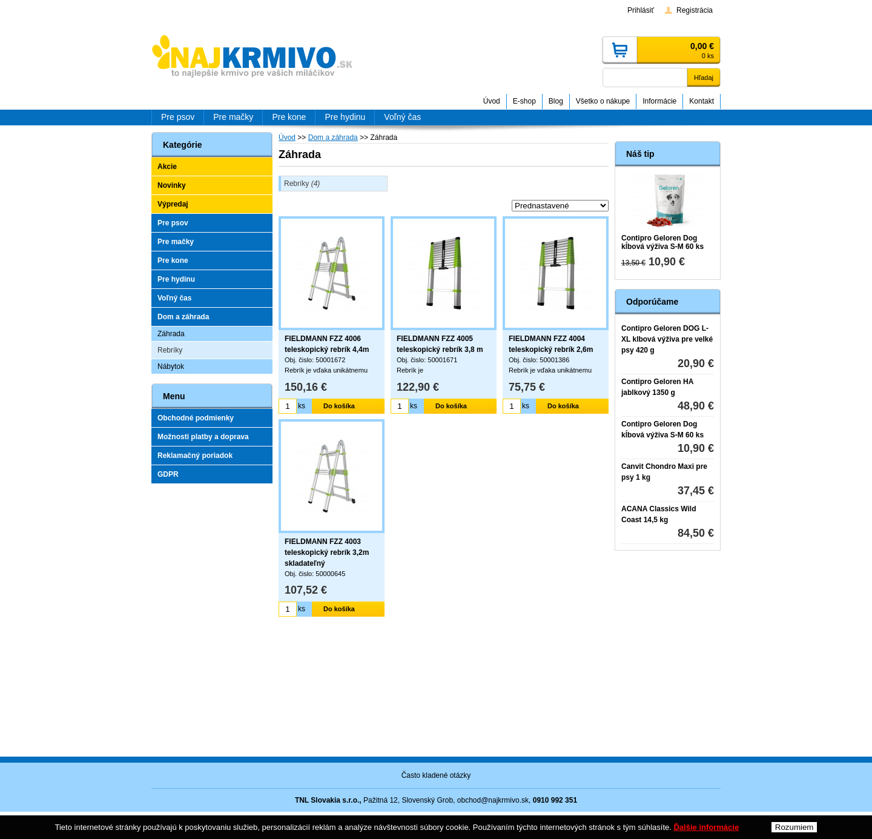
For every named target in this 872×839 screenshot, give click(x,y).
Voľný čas (174, 298)
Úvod (491, 101)
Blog (556, 101)
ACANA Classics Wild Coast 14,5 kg (658, 514)
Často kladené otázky (436, 775)
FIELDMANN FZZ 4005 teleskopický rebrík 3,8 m (440, 344)
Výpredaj (172, 204)
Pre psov (172, 223)
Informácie (659, 101)
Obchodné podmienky (195, 418)
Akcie (167, 166)
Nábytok (170, 366)
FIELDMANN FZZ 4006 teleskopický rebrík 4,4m (327, 344)
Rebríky (302, 183)
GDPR (168, 474)
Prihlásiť (640, 10)
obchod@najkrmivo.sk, (494, 800)
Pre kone (172, 260)
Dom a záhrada (183, 317)
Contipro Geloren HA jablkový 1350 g (657, 387)
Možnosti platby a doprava (203, 437)
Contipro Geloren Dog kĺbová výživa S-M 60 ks (662, 242)
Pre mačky (175, 241)
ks (301, 406)
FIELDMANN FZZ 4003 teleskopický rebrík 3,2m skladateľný (327, 552)
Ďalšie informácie (706, 827)
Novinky (171, 185)
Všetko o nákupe (603, 101)
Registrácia (694, 10)
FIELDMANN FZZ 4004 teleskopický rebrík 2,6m (551, 344)
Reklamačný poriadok (195, 455)
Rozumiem (794, 827)
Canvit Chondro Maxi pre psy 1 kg (664, 472)
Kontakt (701, 101)
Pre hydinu (176, 279)
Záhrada (171, 334)
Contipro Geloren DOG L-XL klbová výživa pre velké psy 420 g (667, 339)
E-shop (524, 101)
